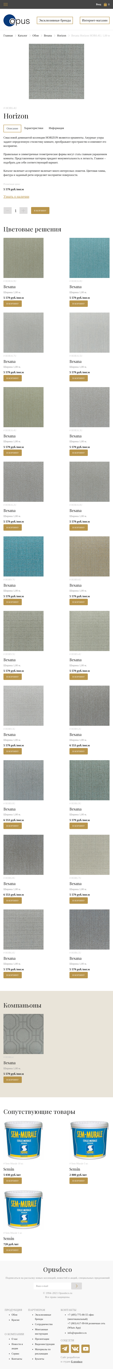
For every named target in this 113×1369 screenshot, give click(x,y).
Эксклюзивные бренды (55, 20)
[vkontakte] (75, 1349)
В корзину (40, 210)
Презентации (42, 1339)
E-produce (76, 1361)
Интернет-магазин (94, 20)
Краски (15, 1320)
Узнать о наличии (16, 196)
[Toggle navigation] (5, 4)
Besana (48, 35)
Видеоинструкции (45, 1344)
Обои (35, 35)
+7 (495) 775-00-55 (78, 1314)
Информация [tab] (56, 128)
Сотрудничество (44, 1324)
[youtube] (85, 1349)
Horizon (61, 35)
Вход (98, 4)
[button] (107, 4)
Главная (8, 35)
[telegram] (65, 1349)
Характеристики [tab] (33, 128)
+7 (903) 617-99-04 (78, 1323)
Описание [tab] (12, 128)
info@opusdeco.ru (77, 1333)
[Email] (58, 1286)
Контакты (17, 1359)
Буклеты (39, 1359)
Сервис (15, 1353)
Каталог (22, 35)
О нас (15, 1339)
